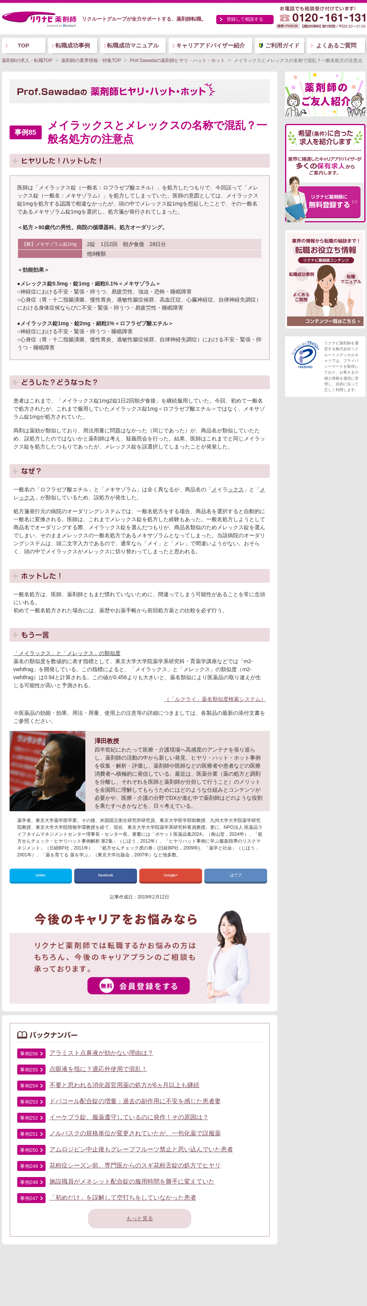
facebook (105, 875)
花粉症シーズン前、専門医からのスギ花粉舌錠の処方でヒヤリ (135, 1165)
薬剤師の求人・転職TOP (27, 60)
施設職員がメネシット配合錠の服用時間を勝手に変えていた (132, 1181)
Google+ (171, 875)
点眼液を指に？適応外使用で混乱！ (98, 1069)
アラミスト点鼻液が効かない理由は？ (101, 1053)
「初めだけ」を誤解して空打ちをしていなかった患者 (122, 1197)
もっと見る (139, 1218)
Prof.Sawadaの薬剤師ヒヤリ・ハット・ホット (177, 60)
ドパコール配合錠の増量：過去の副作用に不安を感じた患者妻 (135, 1101)
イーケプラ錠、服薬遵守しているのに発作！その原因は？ (129, 1117)
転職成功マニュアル (133, 45)
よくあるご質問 (336, 45)
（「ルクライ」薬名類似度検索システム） (215, 699)
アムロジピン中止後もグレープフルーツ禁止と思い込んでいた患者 (141, 1149)
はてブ (235, 875)
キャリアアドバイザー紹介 (210, 45)
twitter (41, 875)
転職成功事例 (72, 45)
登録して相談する (245, 19)
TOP (23, 45)
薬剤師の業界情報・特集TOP (91, 60)
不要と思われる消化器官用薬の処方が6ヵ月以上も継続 (124, 1085)
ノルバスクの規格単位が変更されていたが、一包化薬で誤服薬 (135, 1133)
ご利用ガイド (282, 45)
